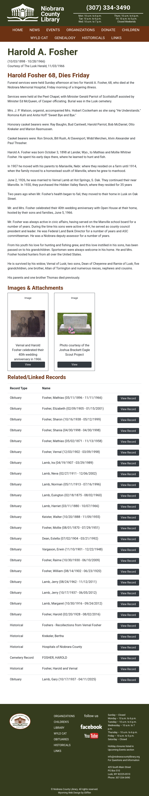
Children (130, 30)
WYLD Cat (39, 38)
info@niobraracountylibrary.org (124, 756)
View (28, 364)
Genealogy (65, 38)
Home (17, 30)
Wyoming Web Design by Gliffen (74, 792)
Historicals (93, 38)
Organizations (80, 30)
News (34, 30)
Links (116, 38)
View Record (128, 398)
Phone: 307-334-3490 (119, 777)
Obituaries (61, 739)
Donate (108, 30)
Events (53, 30)
